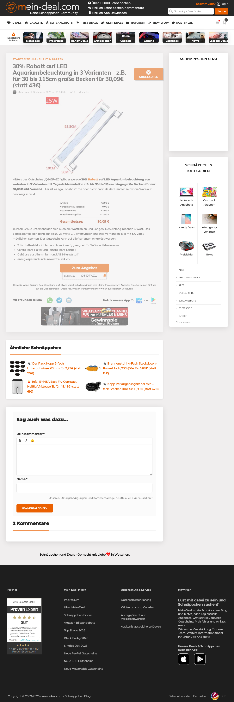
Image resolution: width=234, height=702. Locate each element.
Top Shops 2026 (74, 630)
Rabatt (93, 179)
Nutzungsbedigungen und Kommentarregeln (87, 498)
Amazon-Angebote (189, 277)
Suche (221, 11)
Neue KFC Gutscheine (78, 661)
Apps (181, 285)
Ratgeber (138, 23)
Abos (181, 270)
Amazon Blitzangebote (79, 622)
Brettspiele (185, 308)
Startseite (21, 59)
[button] (20, 441)
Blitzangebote (61, 23)
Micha (18, 92)
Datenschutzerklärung (136, 600)
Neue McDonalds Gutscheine (83, 668)
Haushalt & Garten (48, 59)
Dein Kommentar (30, 434)
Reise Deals (89, 23)
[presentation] (20, 440)
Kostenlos (184, 23)
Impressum (71, 600)
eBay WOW (161, 23)
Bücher (183, 316)
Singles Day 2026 (75, 645)
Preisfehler (202, 621)
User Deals (114, 23)
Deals (17, 23)
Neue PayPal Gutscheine (80, 653)
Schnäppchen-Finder (78, 615)
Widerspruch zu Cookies (137, 607)
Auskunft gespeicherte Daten (141, 626)
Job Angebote (200, 637)
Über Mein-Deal (74, 607)
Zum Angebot (84, 268)
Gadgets (36, 23)
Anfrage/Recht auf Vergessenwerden (133, 617)
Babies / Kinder (187, 293)
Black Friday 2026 (76, 638)
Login (222, 4)
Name (22, 479)
